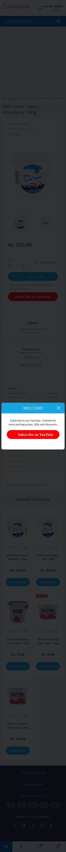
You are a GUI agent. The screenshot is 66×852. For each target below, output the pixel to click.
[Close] (58, 408)
